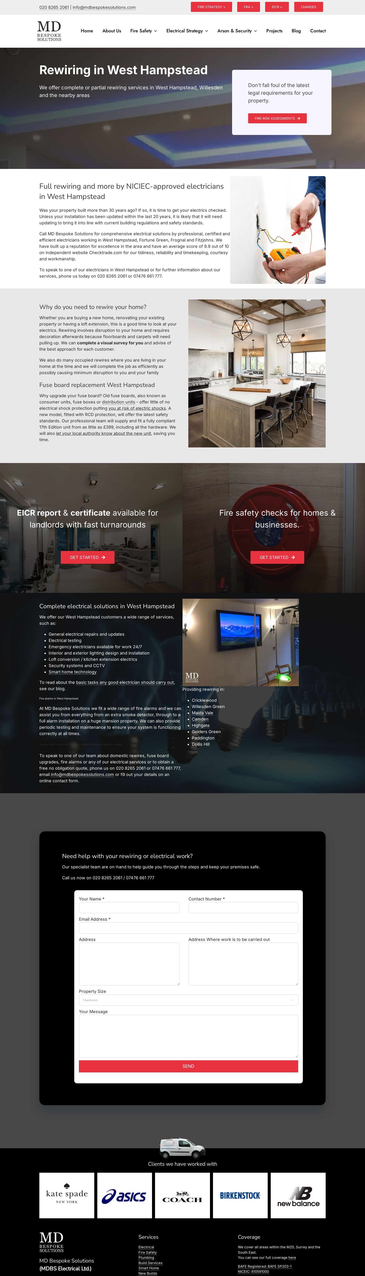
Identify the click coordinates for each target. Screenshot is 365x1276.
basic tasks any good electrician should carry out (125, 682)
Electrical (146, 1247)
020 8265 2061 (54, 7)
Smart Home (149, 1268)
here (292, 1257)
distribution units (118, 402)
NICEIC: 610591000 (253, 1271)
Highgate (201, 725)
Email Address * (188, 923)
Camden (200, 719)
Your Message (188, 1023)
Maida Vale (202, 712)
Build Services (150, 1263)
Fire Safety (148, 1252)
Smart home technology (73, 671)
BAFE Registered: (265, 1266)
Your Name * (129, 903)
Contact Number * (243, 903)
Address (129, 951)
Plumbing (146, 1257)
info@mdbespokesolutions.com (104, 7)
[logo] (49, 21)
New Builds (148, 1273)
